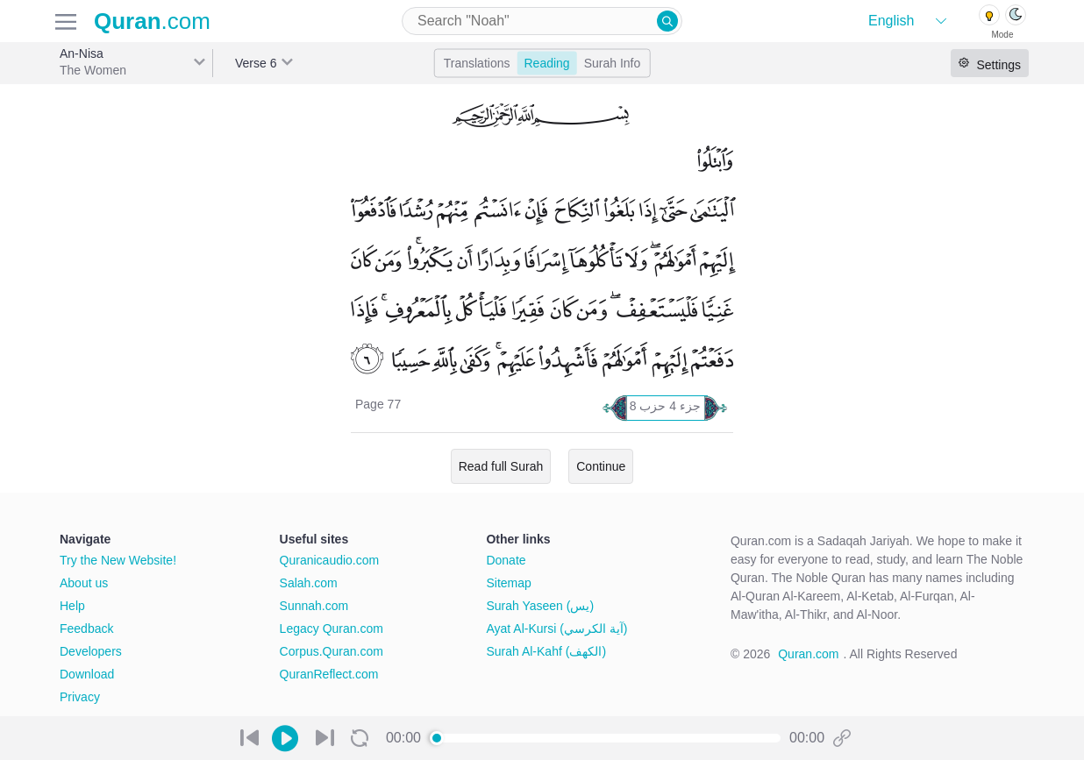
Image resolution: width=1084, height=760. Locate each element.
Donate (505, 560)
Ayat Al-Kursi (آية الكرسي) (556, 628)
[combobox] (542, 21)
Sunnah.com (314, 606)
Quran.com (808, 654)
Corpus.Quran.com (331, 651)
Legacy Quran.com (331, 628)
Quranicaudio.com (330, 560)
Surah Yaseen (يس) (540, 606)
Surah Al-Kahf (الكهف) (546, 651)
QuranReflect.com (329, 674)
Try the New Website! (118, 560)
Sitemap (508, 583)
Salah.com (309, 583)
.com (152, 21)
